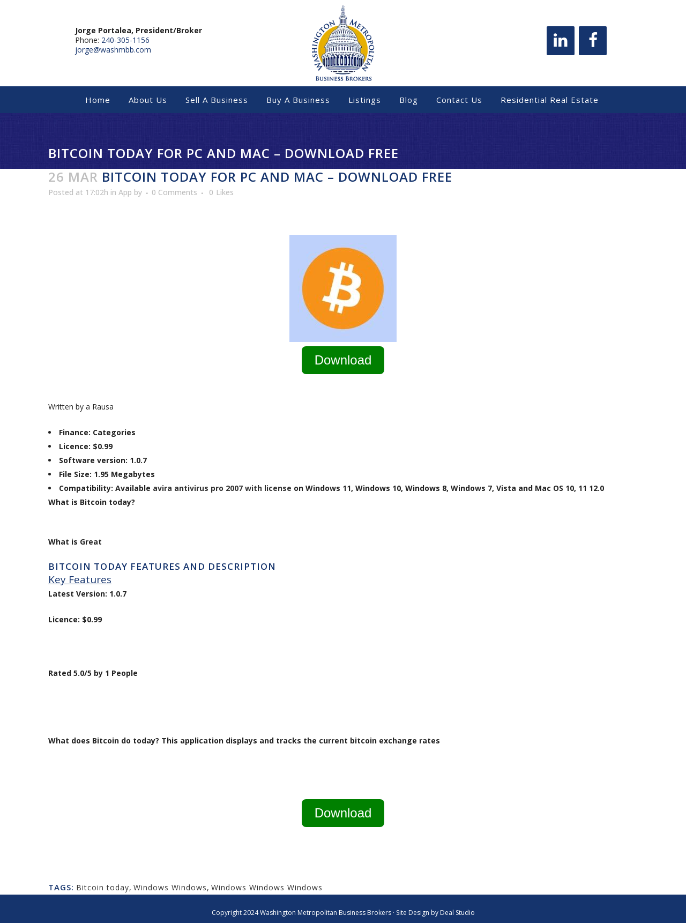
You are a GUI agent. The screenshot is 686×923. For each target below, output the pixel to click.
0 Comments (174, 192)
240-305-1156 (125, 43)
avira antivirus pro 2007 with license (222, 488)
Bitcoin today (102, 887)
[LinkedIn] (561, 43)
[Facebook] (593, 43)
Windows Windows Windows (267, 887)
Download (343, 360)
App (125, 192)
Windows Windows (170, 887)
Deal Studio (457, 912)
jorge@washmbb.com (113, 52)
